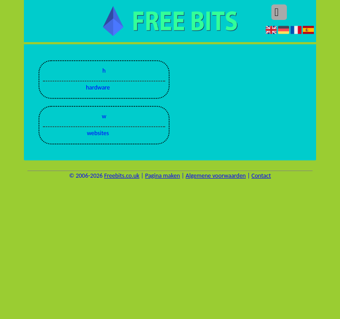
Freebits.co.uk (121, 175)
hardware (98, 87)
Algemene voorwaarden (215, 175)
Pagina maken (162, 175)
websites (98, 133)
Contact (261, 175)
